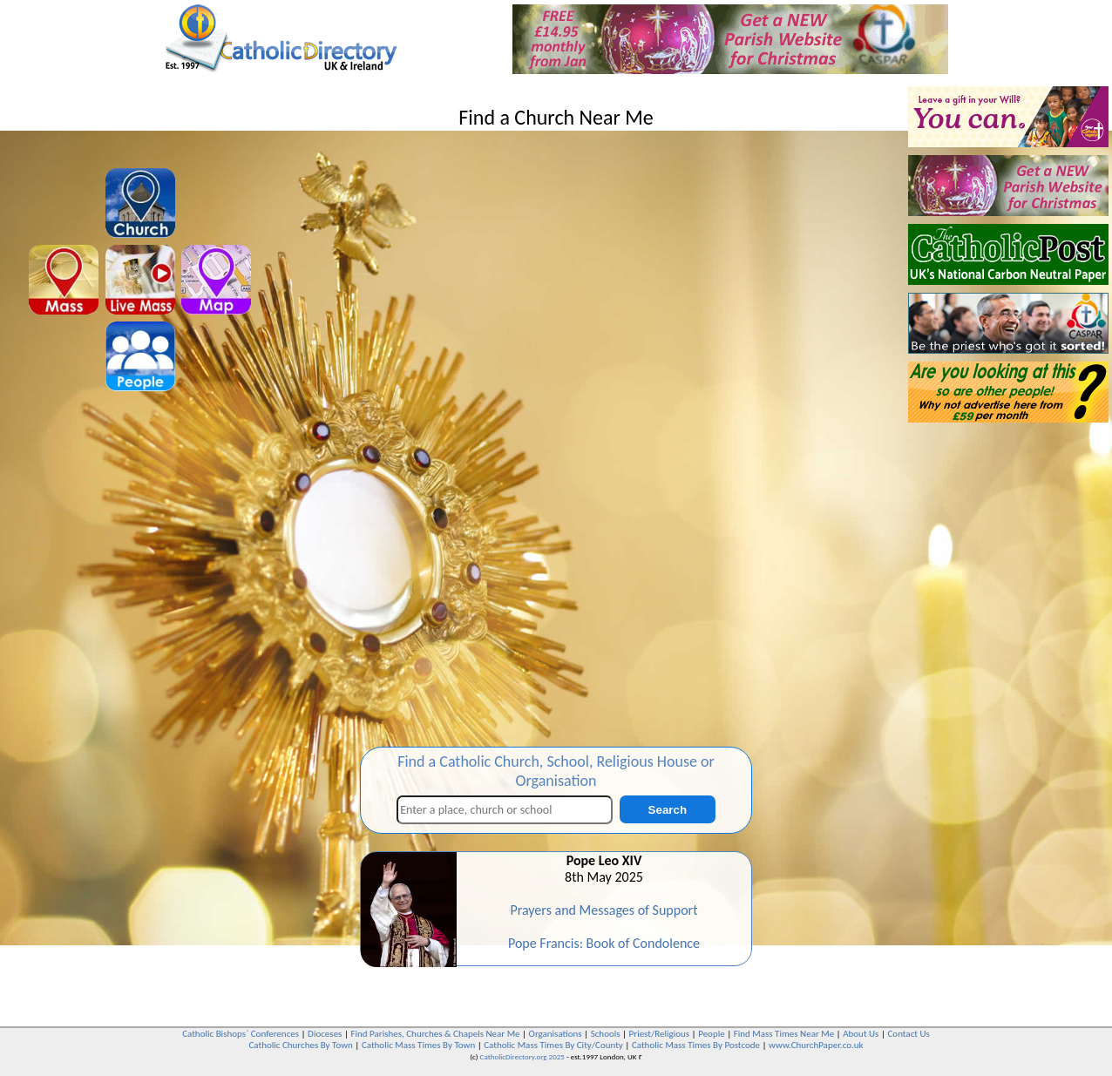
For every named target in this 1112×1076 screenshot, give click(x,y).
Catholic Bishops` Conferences (240, 1033)
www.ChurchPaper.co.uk (816, 1045)
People (711, 1033)
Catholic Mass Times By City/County (553, 1045)
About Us (860, 1033)
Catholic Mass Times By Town (418, 1045)
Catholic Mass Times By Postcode (696, 1045)
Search (667, 809)
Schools (605, 1033)
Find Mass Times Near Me (784, 1033)
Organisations (555, 1033)
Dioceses (325, 1033)
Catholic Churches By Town (300, 1045)
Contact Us (908, 1033)
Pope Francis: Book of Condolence (604, 943)
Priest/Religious (659, 1033)
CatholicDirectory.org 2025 (522, 1056)
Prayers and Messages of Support (603, 910)
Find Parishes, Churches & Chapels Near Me (434, 1033)
